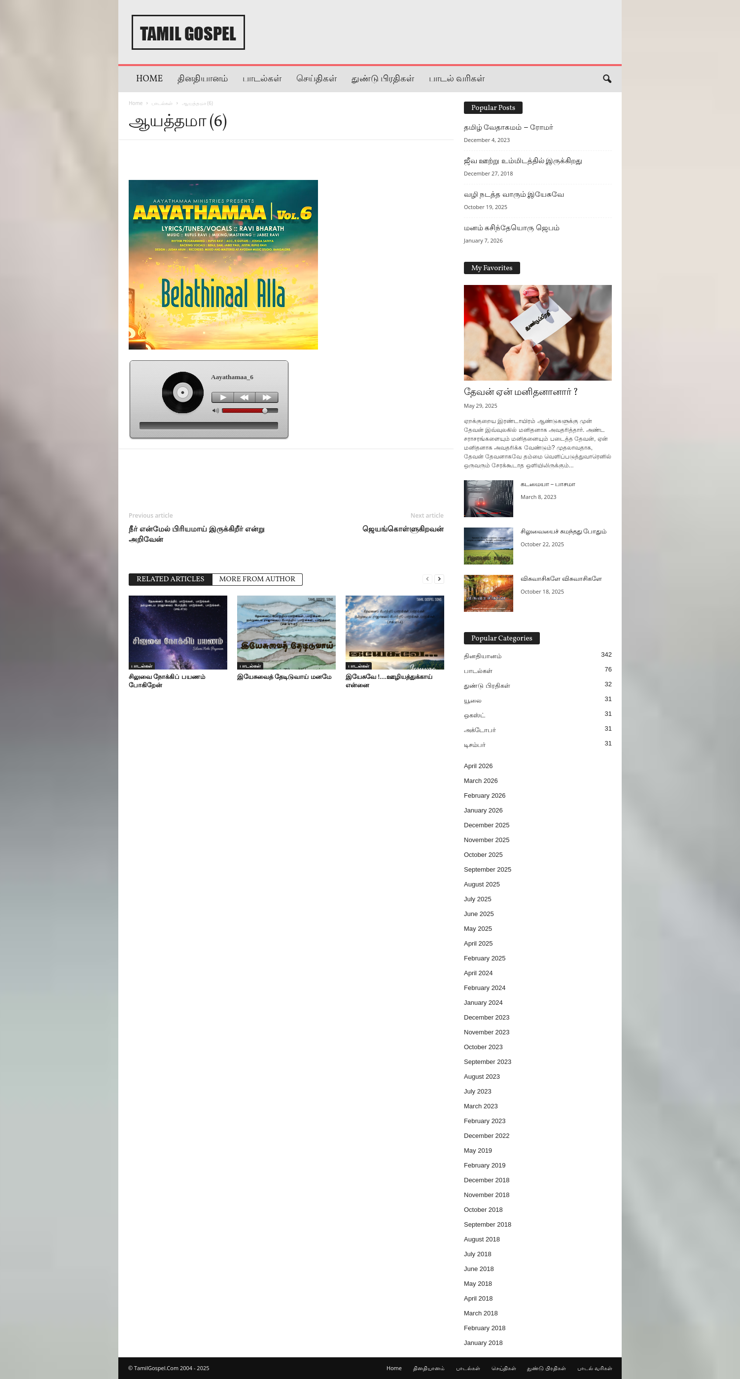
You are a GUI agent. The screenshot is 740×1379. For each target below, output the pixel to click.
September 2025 (487, 869)
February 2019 (485, 1165)
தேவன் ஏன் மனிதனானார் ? (521, 392)
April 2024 (478, 973)
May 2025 (478, 928)
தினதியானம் (202, 79)
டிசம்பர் (475, 744)
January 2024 (483, 1002)
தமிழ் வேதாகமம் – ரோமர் (508, 127)
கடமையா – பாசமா (548, 484)
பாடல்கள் (262, 79)
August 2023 (482, 1076)
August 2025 (482, 884)
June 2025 (479, 914)
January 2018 (483, 1342)
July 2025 (478, 899)
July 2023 (478, 1091)
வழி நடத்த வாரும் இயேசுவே (514, 194)
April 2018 (478, 1298)
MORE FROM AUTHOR (257, 579)
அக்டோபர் (480, 730)
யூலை (473, 700)
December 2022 (487, 1135)
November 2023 (487, 1032)
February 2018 (485, 1328)
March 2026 (481, 780)
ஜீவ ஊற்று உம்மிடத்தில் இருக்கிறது (523, 161)
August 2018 (482, 1239)
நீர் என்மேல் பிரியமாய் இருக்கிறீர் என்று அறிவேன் (197, 534)
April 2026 (478, 766)
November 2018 (487, 1195)
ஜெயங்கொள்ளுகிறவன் (403, 528)
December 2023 (487, 1017)
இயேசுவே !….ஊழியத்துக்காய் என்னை (389, 680)
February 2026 (485, 795)
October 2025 (483, 854)
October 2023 (483, 1047)
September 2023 (487, 1061)
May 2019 (478, 1150)
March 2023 (481, 1106)
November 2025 (487, 840)
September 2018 (487, 1224)
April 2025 (478, 943)
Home (149, 79)
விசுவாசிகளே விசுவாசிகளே (561, 579)
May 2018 (478, 1283)
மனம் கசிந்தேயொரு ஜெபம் (512, 228)
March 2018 (481, 1313)
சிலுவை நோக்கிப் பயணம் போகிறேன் (167, 680)
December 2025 (487, 825)
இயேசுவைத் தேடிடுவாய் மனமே (284, 676)
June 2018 (479, 1269)
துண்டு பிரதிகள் (383, 79)
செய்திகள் (316, 79)
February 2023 (485, 1121)
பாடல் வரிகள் (457, 79)
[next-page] (439, 578)
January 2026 (483, 810)
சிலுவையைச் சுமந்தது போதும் (563, 532)
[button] (607, 79)
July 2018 (478, 1254)
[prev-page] (427, 578)
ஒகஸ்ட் (474, 715)
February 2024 (485, 987)
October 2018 (483, 1209)
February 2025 (485, 958)
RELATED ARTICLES (171, 579)
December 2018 (487, 1180)
